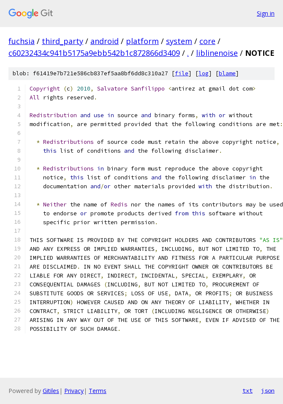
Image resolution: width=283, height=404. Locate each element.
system (179, 41)
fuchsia (21, 41)
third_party (62, 41)
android (104, 41)
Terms (97, 391)
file (181, 73)
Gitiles (51, 391)
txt (247, 390)
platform (142, 41)
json (268, 390)
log (204, 73)
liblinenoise (217, 53)
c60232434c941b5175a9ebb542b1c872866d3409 (94, 53)
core (207, 41)
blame (227, 73)
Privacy (74, 391)
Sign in (266, 13)
